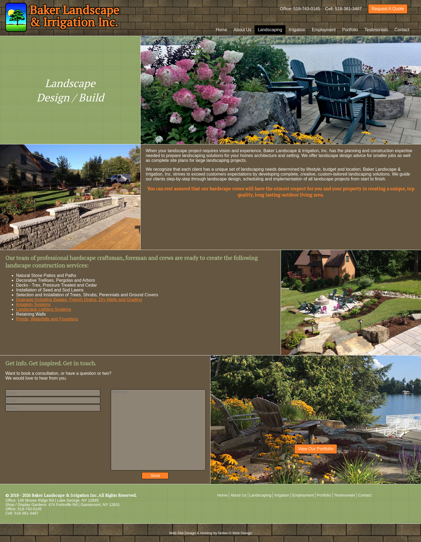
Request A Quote (388, 8)
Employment (324, 29)
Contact (402, 29)
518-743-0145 (306, 8)
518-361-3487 (348, 8)
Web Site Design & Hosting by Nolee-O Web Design (210, 533)
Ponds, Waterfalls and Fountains (47, 319)
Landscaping (270, 29)
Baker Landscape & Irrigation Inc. (64, 495)
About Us (242, 29)
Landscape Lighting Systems (43, 309)
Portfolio (350, 29)
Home (221, 29)
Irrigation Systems (33, 304)
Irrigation (297, 29)
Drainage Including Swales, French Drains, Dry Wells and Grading (79, 299)
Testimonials (376, 29)
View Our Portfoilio (315, 449)
